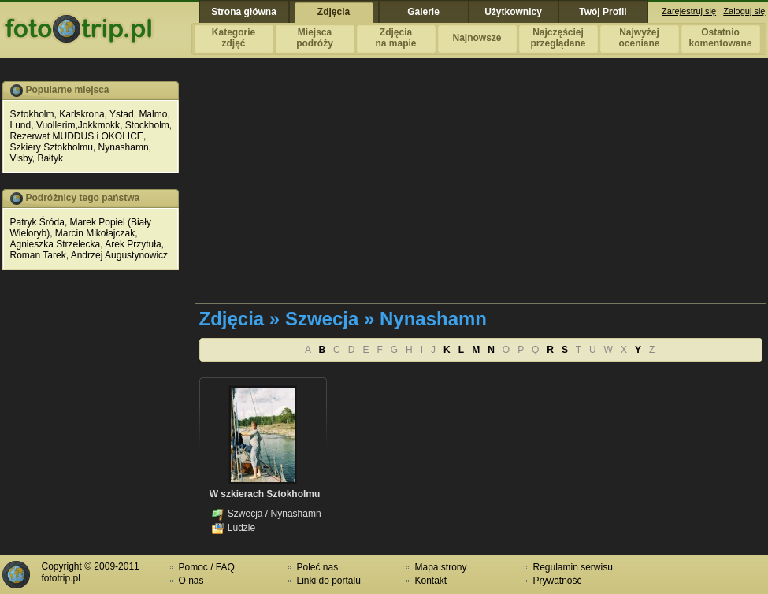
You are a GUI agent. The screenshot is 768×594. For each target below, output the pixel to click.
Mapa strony (441, 567)
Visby (21, 158)
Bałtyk (50, 158)
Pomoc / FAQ (207, 567)
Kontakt (431, 580)
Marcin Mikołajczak (95, 233)
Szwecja (245, 513)
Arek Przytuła (133, 244)
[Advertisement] (459, 191)
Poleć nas (318, 567)
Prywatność (557, 580)
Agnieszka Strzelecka (55, 244)
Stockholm (147, 125)
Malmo (153, 114)
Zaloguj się (744, 11)
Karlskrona (81, 114)
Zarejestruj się (689, 11)
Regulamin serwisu (573, 567)
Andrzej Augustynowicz (119, 255)
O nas (191, 580)
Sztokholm (32, 114)
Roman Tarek (38, 255)
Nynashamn (123, 147)
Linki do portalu (329, 580)
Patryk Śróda (37, 222)
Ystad (121, 114)
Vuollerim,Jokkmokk (78, 125)
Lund (21, 125)
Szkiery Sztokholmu (51, 147)
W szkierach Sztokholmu (265, 493)
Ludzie (241, 527)
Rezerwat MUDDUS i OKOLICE (76, 136)
